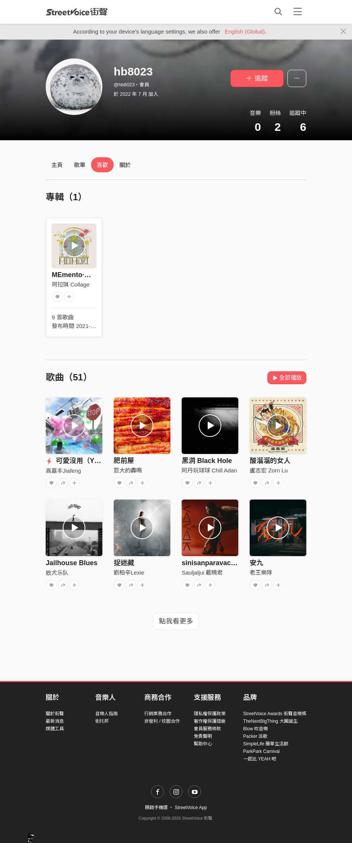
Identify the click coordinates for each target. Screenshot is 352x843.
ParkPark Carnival (261, 751)
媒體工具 (55, 728)
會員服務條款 (207, 728)
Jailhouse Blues (71, 563)
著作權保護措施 (209, 721)
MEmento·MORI (77, 275)
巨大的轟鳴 (128, 470)
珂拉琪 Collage (71, 284)
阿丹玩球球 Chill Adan (209, 470)
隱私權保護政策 (209, 713)
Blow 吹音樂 (255, 728)
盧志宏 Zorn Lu (269, 470)
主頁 (57, 165)
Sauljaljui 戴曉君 (202, 572)
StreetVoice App (191, 807)
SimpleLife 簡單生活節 (265, 743)
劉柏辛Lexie (129, 572)
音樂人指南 (106, 713)
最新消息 (55, 721)
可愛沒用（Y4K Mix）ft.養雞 (94, 460)
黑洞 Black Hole (207, 460)
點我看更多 (176, 621)
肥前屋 (124, 460)
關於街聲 (55, 713)
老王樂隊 (261, 572)
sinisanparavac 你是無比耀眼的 (231, 563)
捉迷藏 (124, 563)
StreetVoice (77, 11)
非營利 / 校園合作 (162, 721)
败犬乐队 (57, 572)
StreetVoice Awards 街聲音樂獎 (274, 713)
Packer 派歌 (255, 736)
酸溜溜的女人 (270, 460)
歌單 (79, 165)
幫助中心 (203, 743)
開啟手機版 (156, 807)
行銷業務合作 (157, 713)
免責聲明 (203, 736)
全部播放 (287, 377)
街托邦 (102, 721)
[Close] (343, 31)
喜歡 (102, 165)
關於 (125, 165)
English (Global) (245, 31)
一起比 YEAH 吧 (259, 759)
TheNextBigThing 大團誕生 (270, 721)
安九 (256, 563)
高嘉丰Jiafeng (63, 470)
